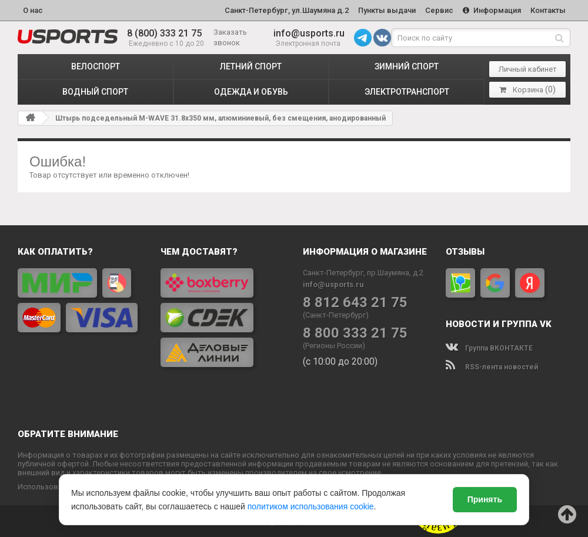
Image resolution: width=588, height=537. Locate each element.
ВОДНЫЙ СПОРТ (95, 90)
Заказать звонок (230, 36)
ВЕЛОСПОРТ (95, 65)
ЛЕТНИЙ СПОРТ (251, 65)
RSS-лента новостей (492, 366)
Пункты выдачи (383, 9)
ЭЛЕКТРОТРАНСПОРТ (407, 90)
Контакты (547, 9)
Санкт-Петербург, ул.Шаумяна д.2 (281, 9)
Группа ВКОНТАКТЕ (489, 347)
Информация (490, 9)
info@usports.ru (309, 32)
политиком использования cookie (311, 506)
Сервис (436, 9)
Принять (484, 499)
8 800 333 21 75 (355, 332)
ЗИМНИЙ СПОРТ (407, 65)
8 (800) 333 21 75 (164, 32)
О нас (33, 9)
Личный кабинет (528, 68)
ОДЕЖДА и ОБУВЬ (251, 90)
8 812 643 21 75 (355, 301)
